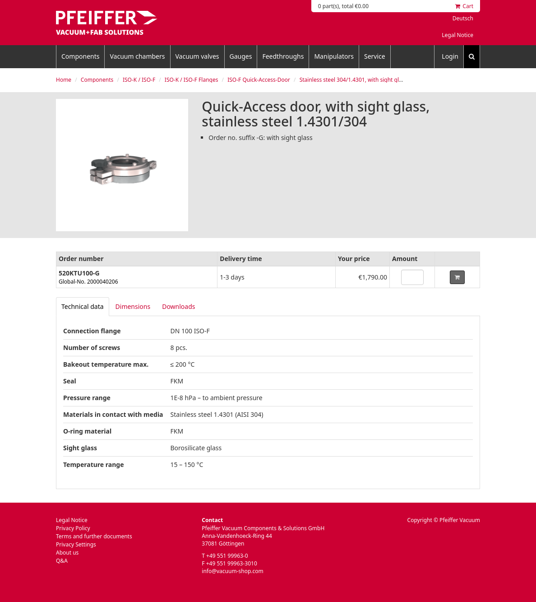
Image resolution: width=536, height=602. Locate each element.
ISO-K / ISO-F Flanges (191, 80)
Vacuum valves (197, 56)
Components (80, 56)
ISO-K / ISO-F (139, 80)
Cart (464, 6)
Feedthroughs (283, 56)
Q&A (62, 561)
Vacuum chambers (137, 56)
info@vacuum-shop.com (232, 571)
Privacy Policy (73, 528)
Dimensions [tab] (133, 306)
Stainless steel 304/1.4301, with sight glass (353, 80)
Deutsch (463, 18)
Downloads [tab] (178, 306)
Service (374, 56)
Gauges (241, 56)
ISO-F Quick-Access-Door (258, 80)
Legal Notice (457, 35)
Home (63, 80)
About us (67, 552)
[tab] (82, 306)
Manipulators (334, 56)
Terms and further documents (94, 536)
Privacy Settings (76, 544)
